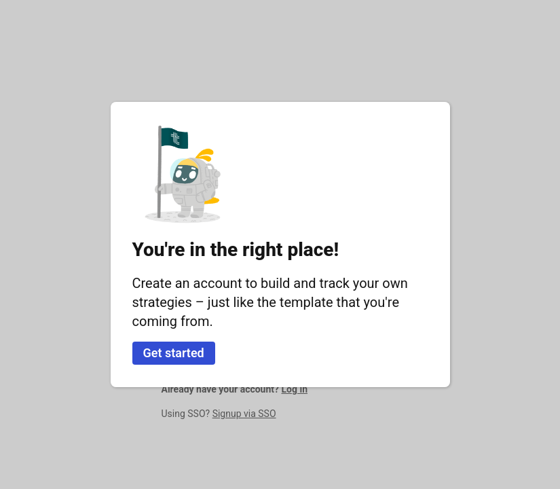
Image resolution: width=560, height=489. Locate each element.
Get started (173, 353)
